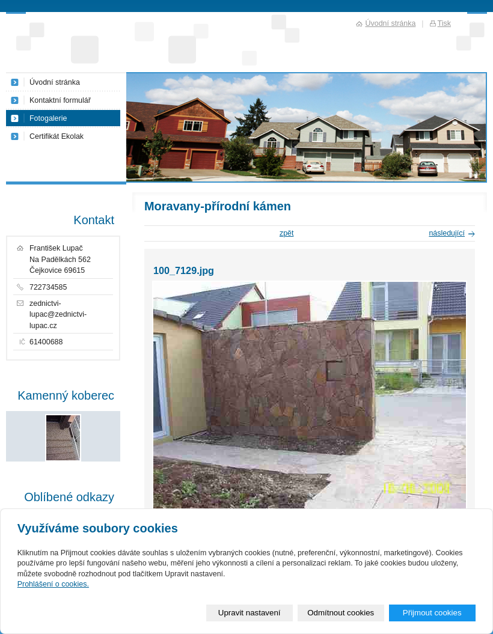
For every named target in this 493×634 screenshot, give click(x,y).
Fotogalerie (48, 118)
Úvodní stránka (54, 82)
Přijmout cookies (432, 612)
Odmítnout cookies (340, 612)
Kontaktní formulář (60, 100)
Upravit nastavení (249, 612)
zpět (287, 233)
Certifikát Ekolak (56, 136)
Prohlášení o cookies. (53, 584)
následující (447, 233)
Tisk (444, 23)
